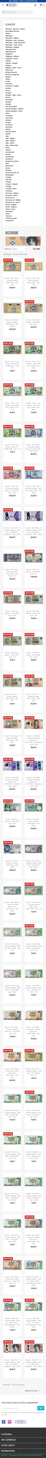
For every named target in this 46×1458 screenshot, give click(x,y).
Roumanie (8, 191)
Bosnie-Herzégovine (12, 74)
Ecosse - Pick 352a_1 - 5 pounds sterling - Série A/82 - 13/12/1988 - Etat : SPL (34, 1239)
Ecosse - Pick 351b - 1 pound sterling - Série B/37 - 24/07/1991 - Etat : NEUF (33, 1113)
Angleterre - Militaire (12, 56)
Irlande (7, 129)
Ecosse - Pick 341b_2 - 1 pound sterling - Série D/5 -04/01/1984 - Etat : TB (12, 947)
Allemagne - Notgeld (12, 47)
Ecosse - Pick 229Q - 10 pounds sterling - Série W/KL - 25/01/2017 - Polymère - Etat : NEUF (34, 740)
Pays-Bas (8, 179)
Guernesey (9, 118)
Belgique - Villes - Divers (13, 68)
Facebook (3, 1422)
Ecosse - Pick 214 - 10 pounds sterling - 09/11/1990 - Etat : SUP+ (33, 697)
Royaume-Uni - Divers (12, 202)
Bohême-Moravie (11, 72)
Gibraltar (8, 104)
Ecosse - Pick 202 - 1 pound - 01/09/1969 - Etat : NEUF (12, 613)
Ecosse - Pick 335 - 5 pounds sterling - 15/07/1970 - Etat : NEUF (12, 864)
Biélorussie (9, 70)
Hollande (8, 120)
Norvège (8, 177)
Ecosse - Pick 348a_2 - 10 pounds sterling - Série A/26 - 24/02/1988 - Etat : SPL (34, 1031)
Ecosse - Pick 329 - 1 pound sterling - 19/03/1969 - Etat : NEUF (33, 822)
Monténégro (9, 175)
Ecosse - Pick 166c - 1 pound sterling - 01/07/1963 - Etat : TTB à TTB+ (12, 572)
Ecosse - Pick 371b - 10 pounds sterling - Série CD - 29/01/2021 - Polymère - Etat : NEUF (33, 1363)
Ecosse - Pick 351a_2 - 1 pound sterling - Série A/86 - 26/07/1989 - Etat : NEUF (12, 1113)
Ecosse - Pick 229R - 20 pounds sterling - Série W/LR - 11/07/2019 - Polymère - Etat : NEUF (12, 781)
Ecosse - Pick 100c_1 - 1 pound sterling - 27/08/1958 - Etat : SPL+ (12, 281)
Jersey (7, 147)
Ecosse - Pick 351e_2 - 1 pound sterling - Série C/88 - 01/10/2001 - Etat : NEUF (33, 1197)
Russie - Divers (10, 209)
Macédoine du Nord (11, 161)
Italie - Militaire (10, 138)
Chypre (7, 79)
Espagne (8, 93)
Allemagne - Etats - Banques (14, 40)
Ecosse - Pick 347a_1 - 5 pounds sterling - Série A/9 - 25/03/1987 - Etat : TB (12, 1030)
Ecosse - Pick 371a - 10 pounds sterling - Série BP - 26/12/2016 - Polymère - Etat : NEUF (12, 1363)
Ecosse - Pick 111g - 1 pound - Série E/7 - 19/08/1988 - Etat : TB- (12, 447)
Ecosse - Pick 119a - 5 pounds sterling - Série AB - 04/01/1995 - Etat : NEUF (34, 489)
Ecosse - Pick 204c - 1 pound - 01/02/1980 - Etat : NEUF (33, 655)
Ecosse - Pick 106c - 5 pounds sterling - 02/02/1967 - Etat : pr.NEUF (12, 323)
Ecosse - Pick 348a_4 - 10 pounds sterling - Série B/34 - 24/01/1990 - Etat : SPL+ (12, 1073)
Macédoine (9, 159)
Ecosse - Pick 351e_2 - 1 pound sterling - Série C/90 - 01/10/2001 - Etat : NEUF (12, 1238)
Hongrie (8, 122)
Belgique (8, 65)
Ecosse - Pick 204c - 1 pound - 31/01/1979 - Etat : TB (12, 655)
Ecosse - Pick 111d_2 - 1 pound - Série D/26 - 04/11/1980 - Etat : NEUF (34, 364)
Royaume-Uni (9, 198)
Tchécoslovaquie (11, 218)
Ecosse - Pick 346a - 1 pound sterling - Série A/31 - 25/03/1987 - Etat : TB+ (33, 988)
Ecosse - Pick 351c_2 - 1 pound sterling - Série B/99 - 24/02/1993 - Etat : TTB (12, 1155)
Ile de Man (8, 125)
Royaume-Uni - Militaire (13, 200)
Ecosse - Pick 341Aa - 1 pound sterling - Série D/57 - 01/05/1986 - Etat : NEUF (12, 988)
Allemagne (8, 36)
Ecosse (7, 90)
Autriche (8, 61)
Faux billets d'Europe (12, 31)
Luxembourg (9, 157)
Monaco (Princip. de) (12, 173)
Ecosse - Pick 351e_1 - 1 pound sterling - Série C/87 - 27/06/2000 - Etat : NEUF (12, 1197)
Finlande (8, 102)
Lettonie (8, 150)
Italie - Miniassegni (11, 145)
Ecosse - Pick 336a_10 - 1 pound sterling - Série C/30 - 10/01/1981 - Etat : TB (34, 905)
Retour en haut (32, 1391)
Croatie (7, 81)
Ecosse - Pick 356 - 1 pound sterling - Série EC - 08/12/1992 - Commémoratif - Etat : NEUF (34, 1281)
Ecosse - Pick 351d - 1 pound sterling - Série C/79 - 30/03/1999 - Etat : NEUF (33, 1155)
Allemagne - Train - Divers (14, 45)
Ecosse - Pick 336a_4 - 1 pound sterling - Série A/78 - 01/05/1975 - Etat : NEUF (33, 864)
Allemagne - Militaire (12, 38)
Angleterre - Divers (11, 59)
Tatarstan (8, 216)
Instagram (9, 1422)
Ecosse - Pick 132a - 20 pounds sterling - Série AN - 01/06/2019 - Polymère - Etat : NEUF (12, 531)
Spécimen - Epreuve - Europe (15, 29)
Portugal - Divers (10, 189)
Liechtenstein (9, 152)
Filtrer (36, 249)
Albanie (7, 33)
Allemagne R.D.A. (10, 49)
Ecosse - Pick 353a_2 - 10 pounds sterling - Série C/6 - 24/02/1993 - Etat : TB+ (12, 1280)
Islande (7, 134)
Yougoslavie (9, 220)
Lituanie (8, 154)
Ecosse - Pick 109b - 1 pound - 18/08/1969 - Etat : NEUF (33, 322)
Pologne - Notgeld (11, 184)
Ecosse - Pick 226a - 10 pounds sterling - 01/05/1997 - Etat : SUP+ (12, 739)
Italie (7, 136)
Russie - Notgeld (10, 205)
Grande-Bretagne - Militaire (14, 109)
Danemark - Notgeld (12, 86)
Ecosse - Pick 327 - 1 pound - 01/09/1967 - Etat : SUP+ (12, 821)
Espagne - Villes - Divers (13, 95)
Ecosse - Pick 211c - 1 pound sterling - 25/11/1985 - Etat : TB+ (12, 697)
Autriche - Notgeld (11, 63)
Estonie (7, 97)
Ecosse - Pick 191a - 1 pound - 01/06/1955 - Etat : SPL (33, 571)
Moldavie (8, 170)
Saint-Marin (9, 211)
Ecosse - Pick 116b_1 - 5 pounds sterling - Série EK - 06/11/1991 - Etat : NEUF (34, 448)
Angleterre (9, 54)
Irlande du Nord (10, 132)
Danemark (8, 84)
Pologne (8, 182)
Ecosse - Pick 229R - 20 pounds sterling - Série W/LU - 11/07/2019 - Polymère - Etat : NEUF (34, 781)
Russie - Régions (11, 207)
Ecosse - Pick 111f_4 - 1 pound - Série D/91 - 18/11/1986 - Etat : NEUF (34, 406)
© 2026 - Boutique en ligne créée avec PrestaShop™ (22, 1455)
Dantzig (7, 88)
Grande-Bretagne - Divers (14, 111)
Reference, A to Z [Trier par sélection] (15, 249)
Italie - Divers (9, 143)
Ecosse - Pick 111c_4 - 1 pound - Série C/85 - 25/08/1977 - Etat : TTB (12, 364)
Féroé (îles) (9, 100)
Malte (7, 163)
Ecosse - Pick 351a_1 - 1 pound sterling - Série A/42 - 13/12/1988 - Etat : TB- (33, 1072)
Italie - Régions (10, 141)
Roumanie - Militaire (11, 193)
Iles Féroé (8, 127)
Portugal (8, 186)
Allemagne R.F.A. (10, 52)
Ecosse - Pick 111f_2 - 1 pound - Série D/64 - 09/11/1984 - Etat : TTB (12, 406)
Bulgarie (8, 77)
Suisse (7, 214)
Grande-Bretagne (11, 106)
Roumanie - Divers (11, 195)
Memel (7, 168)
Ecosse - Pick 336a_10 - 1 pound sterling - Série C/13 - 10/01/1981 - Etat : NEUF (12, 906)
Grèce (7, 113)
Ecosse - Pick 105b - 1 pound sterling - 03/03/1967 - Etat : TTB (33, 281)
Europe (10, 24)
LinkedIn (20, 1422)
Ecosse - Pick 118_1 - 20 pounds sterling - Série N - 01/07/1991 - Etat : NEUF (12, 489)
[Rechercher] (17, 12)
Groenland (8, 116)
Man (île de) (9, 166)
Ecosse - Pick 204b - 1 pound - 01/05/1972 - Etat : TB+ (33, 613)
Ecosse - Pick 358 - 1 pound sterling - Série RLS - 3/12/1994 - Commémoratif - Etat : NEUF (34, 1322)
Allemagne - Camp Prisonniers (15, 43)
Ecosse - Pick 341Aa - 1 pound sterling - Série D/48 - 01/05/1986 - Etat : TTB (33, 947)
